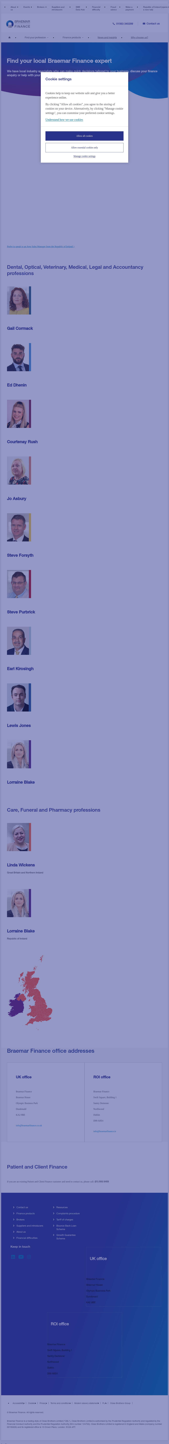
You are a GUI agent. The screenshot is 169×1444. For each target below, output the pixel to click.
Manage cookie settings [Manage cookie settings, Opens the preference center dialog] (84, 156)
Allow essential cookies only (84, 147)
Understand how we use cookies (64, 119)
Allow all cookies (84, 136)
